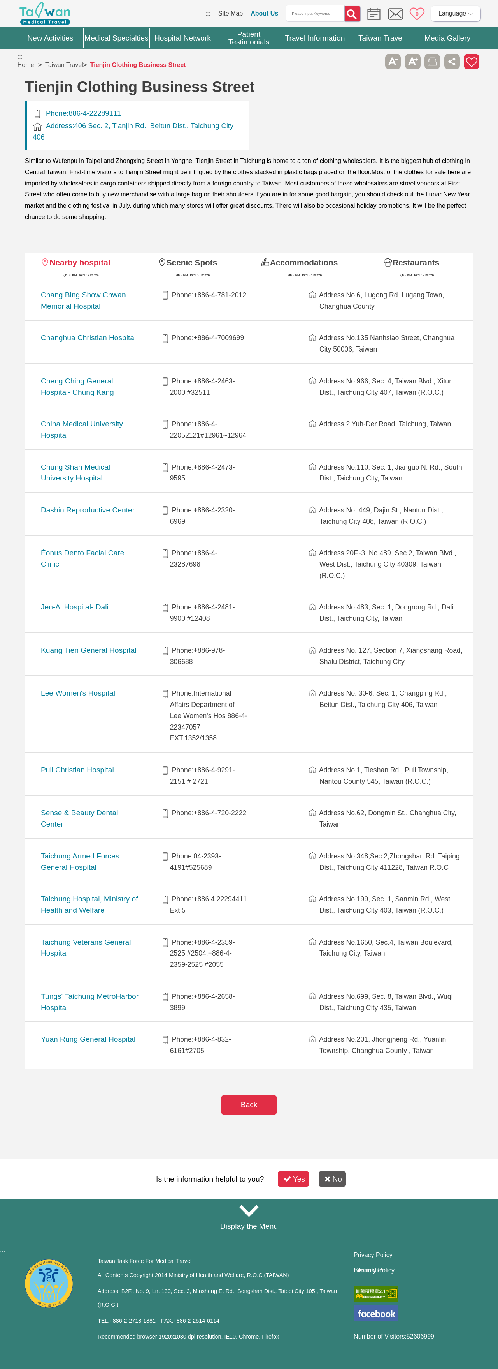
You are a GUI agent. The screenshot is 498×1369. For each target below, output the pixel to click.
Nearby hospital (79, 262)
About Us (264, 13)
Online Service (395, 14)
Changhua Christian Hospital (88, 338)
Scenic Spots (192, 262)
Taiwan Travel (64, 65)
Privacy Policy (373, 1255)
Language (452, 13)
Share (452, 61)
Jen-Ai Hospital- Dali (75, 607)
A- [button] (393, 61)
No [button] (333, 1179)
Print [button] (432, 61)
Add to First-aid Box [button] (471, 61)
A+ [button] (413, 61)
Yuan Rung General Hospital (88, 1039)
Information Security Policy (374, 1270)
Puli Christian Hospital (77, 770)
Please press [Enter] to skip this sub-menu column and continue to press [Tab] (373, 61)
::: (207, 13)
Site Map (230, 13)
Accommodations (304, 262)
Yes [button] (294, 1179)
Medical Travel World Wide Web (44, 15)
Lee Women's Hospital (78, 693)
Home (26, 65)
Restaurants (416, 262)
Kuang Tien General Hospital (88, 650)
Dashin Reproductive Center (88, 510)
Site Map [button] (249, 1211)
